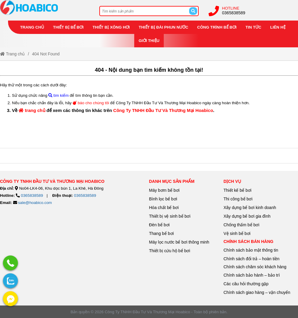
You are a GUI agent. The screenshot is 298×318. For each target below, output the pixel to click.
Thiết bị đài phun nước (163, 27)
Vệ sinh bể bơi (236, 233)
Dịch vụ (232, 181)
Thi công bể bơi (237, 199)
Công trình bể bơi (217, 27)
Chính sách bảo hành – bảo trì (251, 275)
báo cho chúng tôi (91, 103)
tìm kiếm (58, 95)
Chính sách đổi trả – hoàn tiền (251, 258)
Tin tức (253, 27)
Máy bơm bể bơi (164, 190)
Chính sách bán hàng (248, 241)
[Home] (44, 7)
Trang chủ (32, 27)
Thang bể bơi (161, 233)
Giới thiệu (149, 40)
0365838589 (233, 12)
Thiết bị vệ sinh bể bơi (170, 216)
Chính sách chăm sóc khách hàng (254, 266)
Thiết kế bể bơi (237, 190)
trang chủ (31, 110)
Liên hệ (277, 27)
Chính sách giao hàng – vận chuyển (257, 292)
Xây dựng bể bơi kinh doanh (249, 207)
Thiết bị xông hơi (111, 27)
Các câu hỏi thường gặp (245, 283)
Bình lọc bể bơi (163, 199)
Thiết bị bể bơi (68, 27)
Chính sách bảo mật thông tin (250, 250)
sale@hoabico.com (35, 202)
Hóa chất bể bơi (164, 207)
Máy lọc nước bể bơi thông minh (179, 242)
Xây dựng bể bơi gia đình (247, 216)
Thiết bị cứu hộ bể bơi (169, 250)
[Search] (193, 11)
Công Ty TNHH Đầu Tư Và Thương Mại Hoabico (163, 110)
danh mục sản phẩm (171, 181)
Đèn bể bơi (159, 224)
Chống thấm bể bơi (241, 224)
